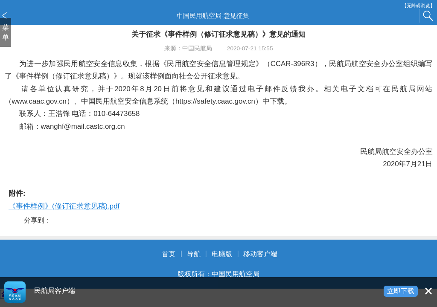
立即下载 (400, 291)
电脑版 (222, 254)
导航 (194, 254)
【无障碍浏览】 (418, 6)
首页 (168, 254)
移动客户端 (260, 254)
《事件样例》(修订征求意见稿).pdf (64, 206)
